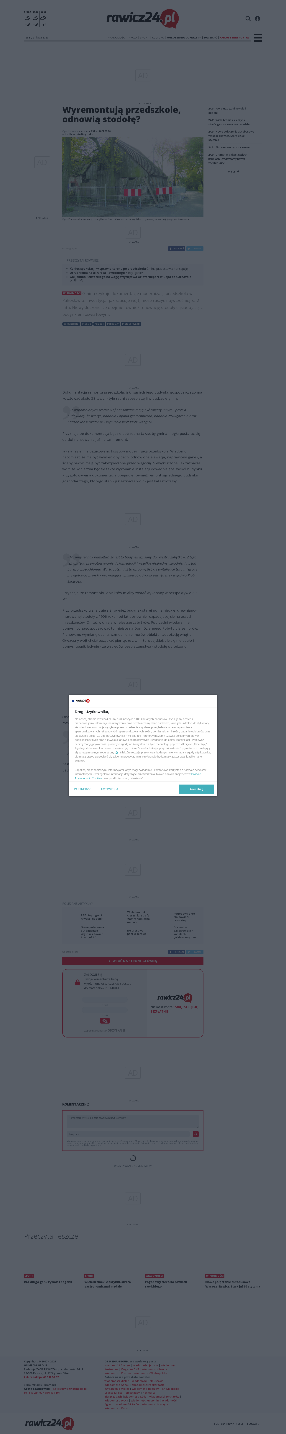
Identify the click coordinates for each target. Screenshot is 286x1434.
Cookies (97, 778)
